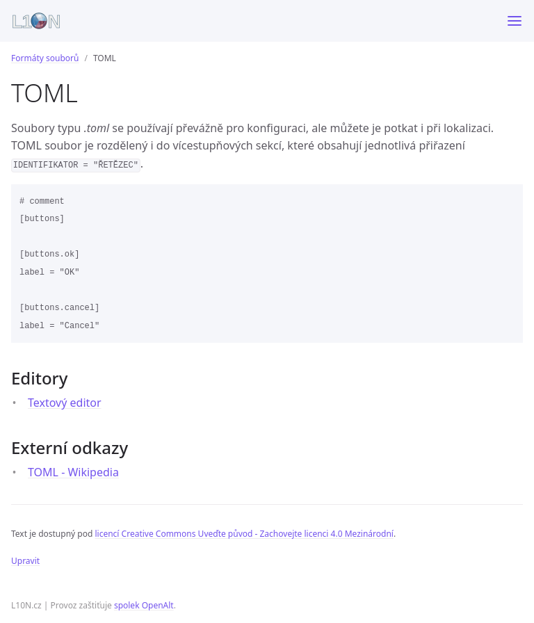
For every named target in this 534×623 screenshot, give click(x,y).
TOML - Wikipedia (73, 472)
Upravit (25, 561)
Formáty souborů (45, 58)
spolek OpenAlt (144, 605)
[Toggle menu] (514, 21)
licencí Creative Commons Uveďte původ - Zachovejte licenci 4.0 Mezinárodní (244, 534)
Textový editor (65, 402)
